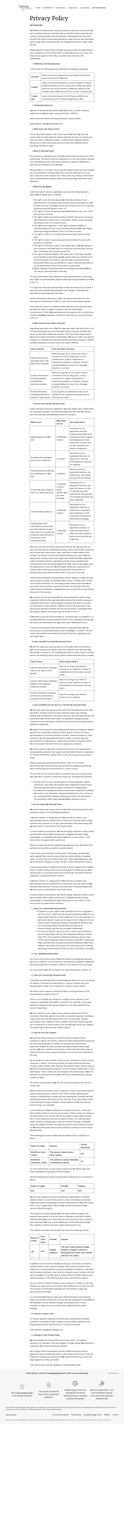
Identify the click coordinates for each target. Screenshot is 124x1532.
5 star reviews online (24, 1393)
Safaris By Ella (11, 1415)
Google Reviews (54, 1373)
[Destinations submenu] (65, 7)
